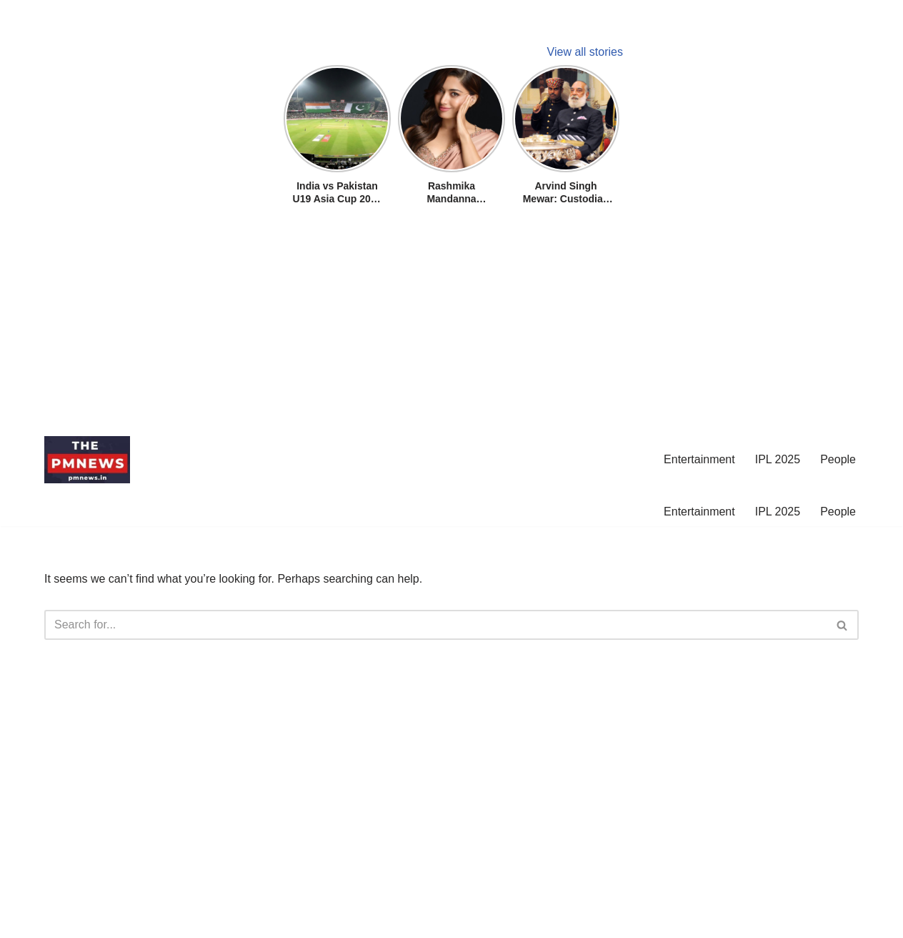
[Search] (435, 625)
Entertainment (699, 459)
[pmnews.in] (87, 459)
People (838, 459)
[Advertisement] (428, 323)
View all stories (585, 52)
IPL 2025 (777, 459)
